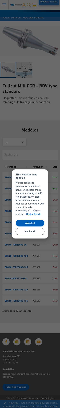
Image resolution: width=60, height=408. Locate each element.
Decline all (30, 231)
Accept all (30, 223)
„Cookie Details (33, 214)
